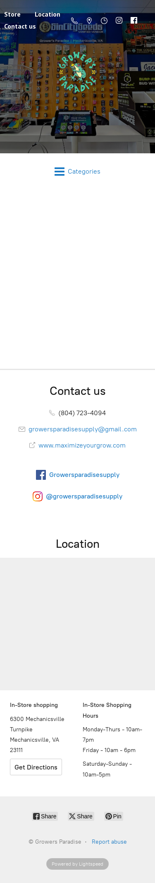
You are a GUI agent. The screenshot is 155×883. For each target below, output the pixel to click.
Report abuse (109, 841)
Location (47, 14)
